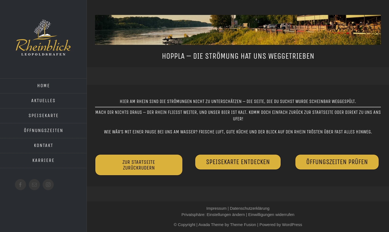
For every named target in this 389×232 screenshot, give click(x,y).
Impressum (216, 208)
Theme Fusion (243, 224)
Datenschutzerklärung (250, 208)
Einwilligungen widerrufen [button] (271, 214)
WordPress (292, 224)
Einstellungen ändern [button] (226, 214)
